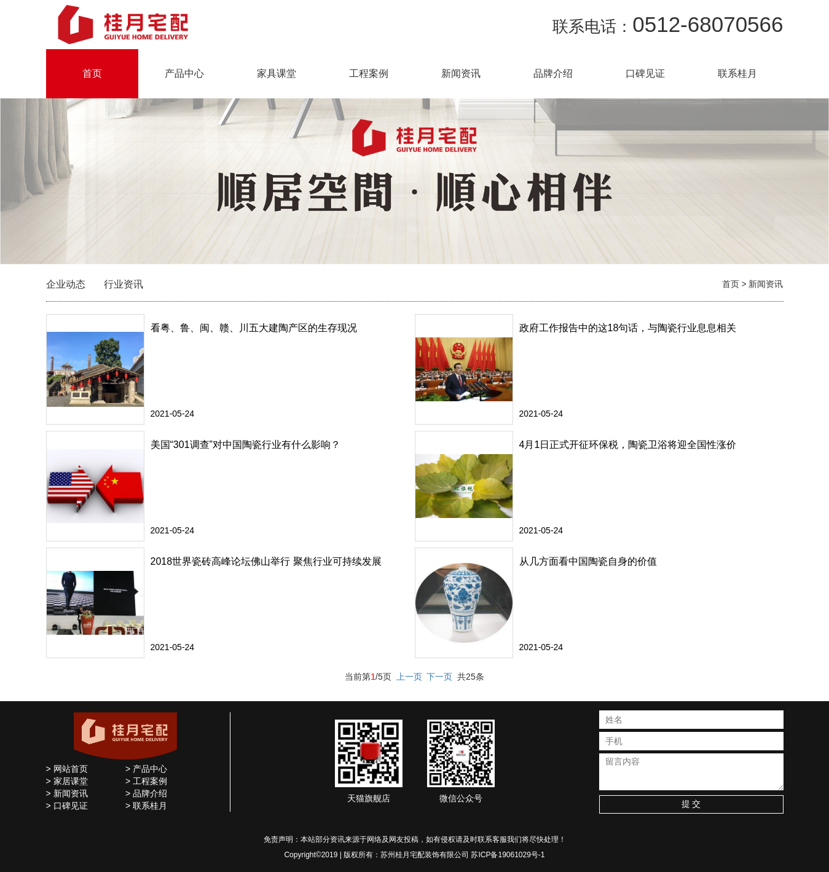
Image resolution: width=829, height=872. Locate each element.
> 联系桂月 (146, 806)
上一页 (409, 676)
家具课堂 (276, 73)
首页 (92, 73)
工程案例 (368, 73)
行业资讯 (123, 284)
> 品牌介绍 (146, 793)
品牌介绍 (553, 73)
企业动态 (65, 284)
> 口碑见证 (67, 806)
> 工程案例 (146, 781)
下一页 (439, 676)
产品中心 (184, 73)
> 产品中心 (146, 769)
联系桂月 (737, 73)
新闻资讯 (461, 73)
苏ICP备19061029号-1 (507, 854)
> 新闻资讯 (67, 793)
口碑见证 (645, 73)
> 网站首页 (67, 769)
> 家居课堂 (67, 781)
